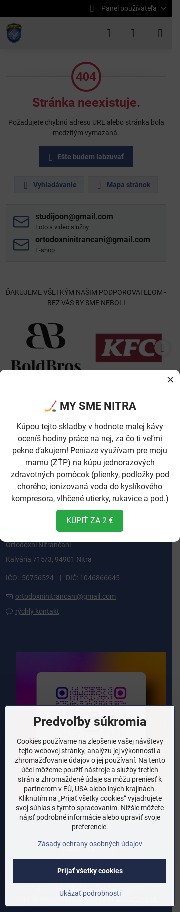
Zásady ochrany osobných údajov (90, 844)
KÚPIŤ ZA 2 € (90, 521)
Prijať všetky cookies (90, 871)
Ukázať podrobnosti (90, 894)
